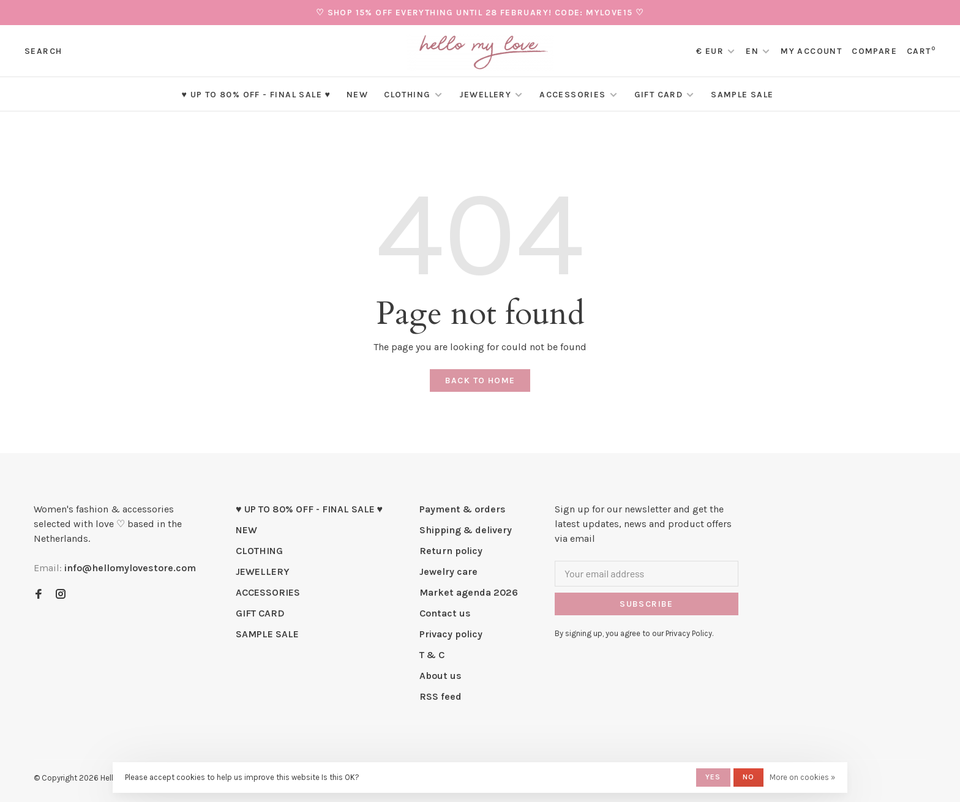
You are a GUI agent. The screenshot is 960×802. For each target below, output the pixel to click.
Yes (713, 777)
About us (440, 675)
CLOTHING (407, 94)
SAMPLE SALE (742, 94)
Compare (874, 51)
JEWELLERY (485, 94)
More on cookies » (802, 777)
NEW (357, 94)
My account (811, 51)
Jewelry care (448, 571)
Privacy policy (450, 634)
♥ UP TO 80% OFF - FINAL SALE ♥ (256, 94)
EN (752, 51)
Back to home (480, 380)
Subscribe (646, 604)
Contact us (445, 613)
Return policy (450, 551)
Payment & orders (462, 509)
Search (43, 51)
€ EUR (711, 51)
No (748, 777)
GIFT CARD (658, 94)
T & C (431, 655)
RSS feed (440, 696)
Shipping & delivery (465, 530)
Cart (921, 51)
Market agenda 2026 (468, 592)
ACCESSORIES (572, 94)
